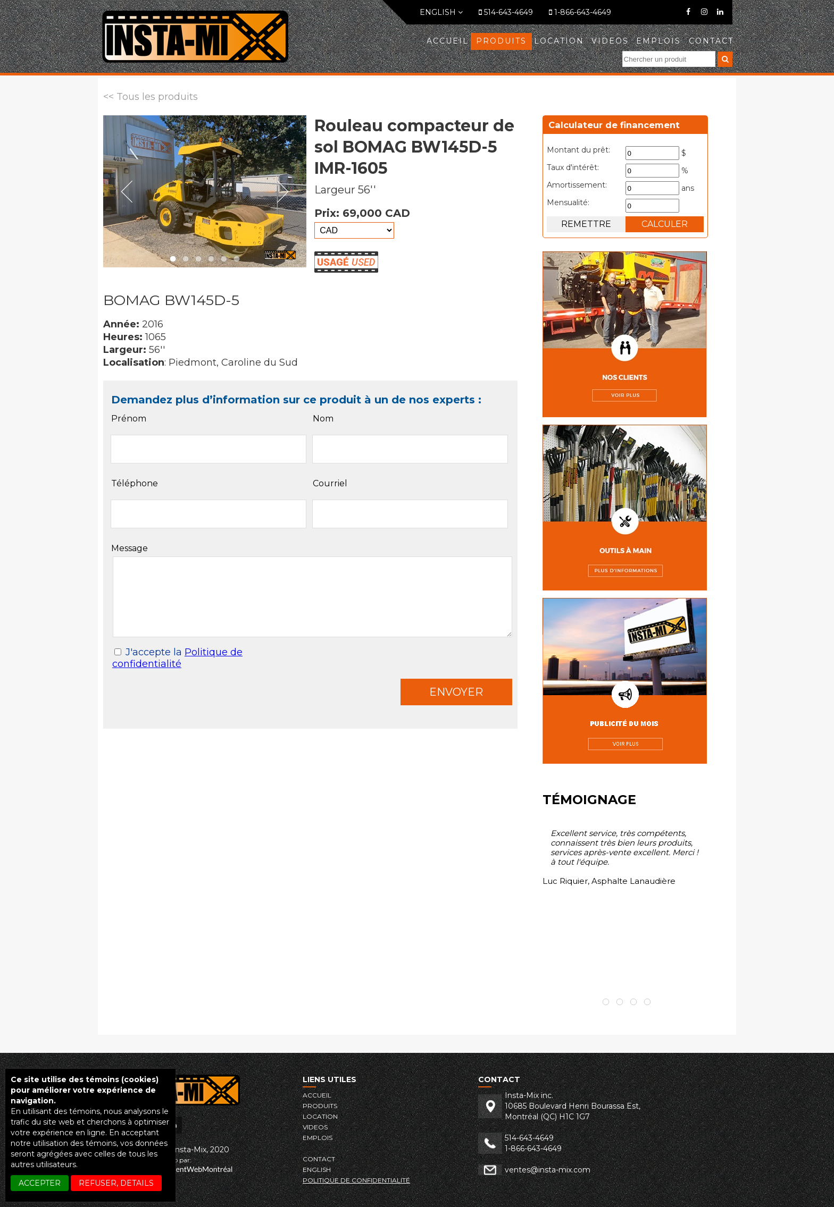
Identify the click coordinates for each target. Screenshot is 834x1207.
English (441, 12)
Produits (501, 41)
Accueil (448, 41)
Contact (711, 41)
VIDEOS (610, 41)
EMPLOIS (658, 41)
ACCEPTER (40, 1183)
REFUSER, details (116, 1183)
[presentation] (193, 699)
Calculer (664, 224)
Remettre (586, 224)
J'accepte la (177, 658)
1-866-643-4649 (580, 12)
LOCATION (559, 41)
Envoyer (456, 692)
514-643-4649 (506, 12)
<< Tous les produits (150, 97)
